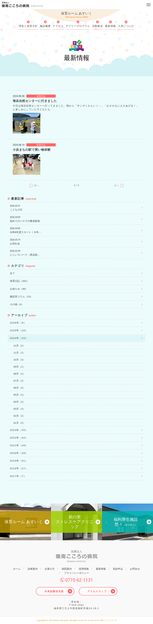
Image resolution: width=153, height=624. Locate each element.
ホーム (17, 569)
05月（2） (19, 394)
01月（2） (19, 422)
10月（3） (19, 359)
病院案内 (67, 569)
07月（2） (19, 380)
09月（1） (19, 366)
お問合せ (135, 569)
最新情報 (101, 569)
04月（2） (19, 401)
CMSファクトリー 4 (107, 620)
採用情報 (84, 569)
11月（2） (19, 352)
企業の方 (50, 569)
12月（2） (19, 345)
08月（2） (19, 373)
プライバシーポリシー (76, 573)
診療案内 (33, 569)
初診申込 (118, 569)
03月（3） (19, 408)
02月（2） (19, 415)
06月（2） (19, 387)
